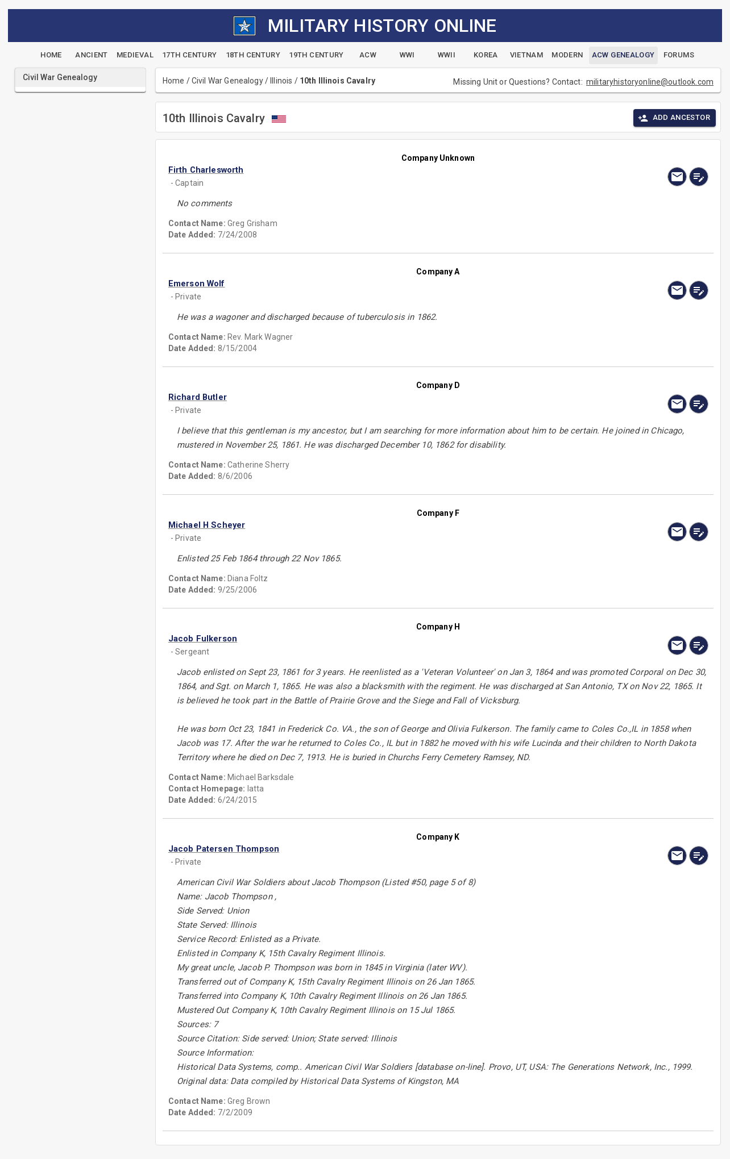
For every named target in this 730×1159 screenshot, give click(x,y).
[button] (357, 170)
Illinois (281, 80)
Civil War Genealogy (227, 80)
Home (174, 80)
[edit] (699, 177)
